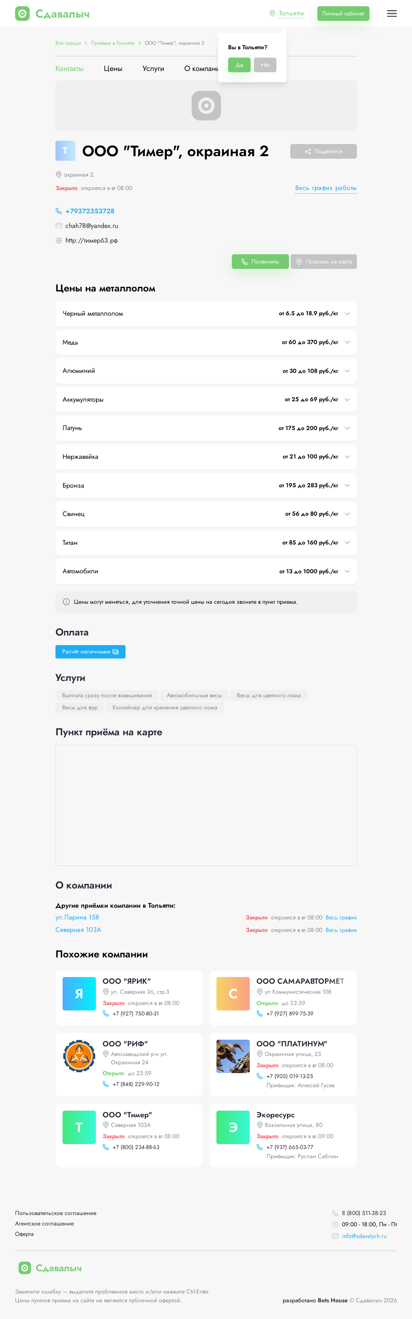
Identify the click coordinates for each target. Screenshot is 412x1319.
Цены (113, 68)
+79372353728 (90, 211)
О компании (204, 68)
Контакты (69, 68)
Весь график (341, 917)
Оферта (24, 1234)
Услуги (153, 68)
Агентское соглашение (44, 1223)
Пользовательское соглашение (55, 1213)
